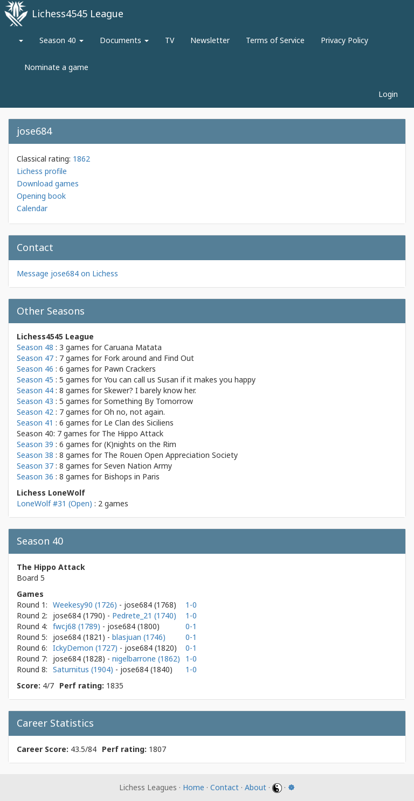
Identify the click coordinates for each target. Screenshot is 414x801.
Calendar (32, 208)
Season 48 (35, 347)
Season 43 (35, 401)
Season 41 (35, 422)
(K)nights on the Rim (140, 444)
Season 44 (35, 390)
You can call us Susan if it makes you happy (180, 379)
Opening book (41, 196)
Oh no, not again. (134, 412)
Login (388, 94)
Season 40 (61, 40)
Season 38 (35, 455)
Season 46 (35, 369)
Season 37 (35, 466)
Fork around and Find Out (149, 358)
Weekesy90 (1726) (86, 605)
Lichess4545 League (77, 13)
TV (169, 40)
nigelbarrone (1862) (146, 658)
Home (193, 787)
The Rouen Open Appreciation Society (171, 455)
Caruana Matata (133, 347)
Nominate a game (56, 67)
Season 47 (35, 358)
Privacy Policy (344, 40)
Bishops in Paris (132, 476)
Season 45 (35, 379)
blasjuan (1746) (138, 637)
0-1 (191, 626)
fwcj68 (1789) (77, 626)
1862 (81, 159)
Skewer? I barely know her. (150, 390)
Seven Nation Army (138, 466)
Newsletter (210, 40)
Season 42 (35, 412)
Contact (224, 787)
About (255, 787)
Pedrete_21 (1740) (144, 615)
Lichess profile (42, 171)
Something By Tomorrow (148, 401)
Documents (124, 40)
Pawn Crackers (130, 369)
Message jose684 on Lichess (67, 273)
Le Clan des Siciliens (139, 422)
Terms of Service (275, 40)
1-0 (191, 605)
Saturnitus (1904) (84, 669)
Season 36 (35, 476)
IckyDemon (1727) (86, 648)
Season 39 (35, 444)
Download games (48, 183)
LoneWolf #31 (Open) (54, 503)
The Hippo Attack (132, 433)
